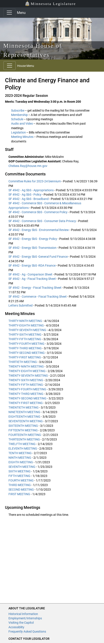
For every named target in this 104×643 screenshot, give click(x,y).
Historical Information (23, 614)
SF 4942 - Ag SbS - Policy (25, 194)
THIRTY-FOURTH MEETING (26, 343)
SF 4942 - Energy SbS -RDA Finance (32, 265)
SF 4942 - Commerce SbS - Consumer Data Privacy (42, 221)
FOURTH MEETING (21, 480)
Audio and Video (22, 123)
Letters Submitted (20, 305)
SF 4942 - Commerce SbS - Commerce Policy (38, 212)
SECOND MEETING (21, 489)
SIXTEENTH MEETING (23, 425)
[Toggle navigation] (9, 12)
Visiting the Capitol (21, 622)
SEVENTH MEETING (21, 466)
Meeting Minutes (22, 136)
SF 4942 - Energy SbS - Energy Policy (33, 239)
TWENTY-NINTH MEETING (26, 366)
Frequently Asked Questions (27, 631)
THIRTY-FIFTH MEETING (24, 339)
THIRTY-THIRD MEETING (25, 348)
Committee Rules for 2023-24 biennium (34, 181)
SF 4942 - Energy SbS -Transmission (32, 247)
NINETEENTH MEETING (24, 412)
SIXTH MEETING (19, 471)
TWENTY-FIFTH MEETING (25, 384)
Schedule (17, 119)
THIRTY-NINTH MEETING (25, 321)
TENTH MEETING (20, 453)
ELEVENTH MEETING (23, 448)
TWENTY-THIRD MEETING (25, 394)
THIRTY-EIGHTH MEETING (26, 325)
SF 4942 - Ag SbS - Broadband (28, 199)
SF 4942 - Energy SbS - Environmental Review (38, 230)
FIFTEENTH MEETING (23, 430)
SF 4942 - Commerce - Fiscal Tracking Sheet (37, 296)
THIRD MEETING (19, 485)
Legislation (18, 132)
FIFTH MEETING (19, 476)
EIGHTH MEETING (20, 462)
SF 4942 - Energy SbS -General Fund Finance (38, 256)
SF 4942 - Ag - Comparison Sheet (30, 274)
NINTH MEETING (20, 457)
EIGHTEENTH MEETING (24, 416)
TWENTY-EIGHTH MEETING (27, 371)
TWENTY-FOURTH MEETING (27, 389)
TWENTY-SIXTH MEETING (25, 380)
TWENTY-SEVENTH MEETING (28, 375)
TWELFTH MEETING (22, 444)
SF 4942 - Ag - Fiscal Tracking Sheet (32, 278)
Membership (19, 115)
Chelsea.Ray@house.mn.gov (27, 166)
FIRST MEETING (19, 494)
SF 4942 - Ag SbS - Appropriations (31, 190)
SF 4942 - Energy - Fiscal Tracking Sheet (35, 287)
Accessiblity (16, 627)
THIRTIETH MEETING (22, 362)
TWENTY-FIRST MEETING (25, 403)
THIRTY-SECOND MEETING (26, 352)
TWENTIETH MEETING (23, 407)
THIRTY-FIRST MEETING (24, 357)
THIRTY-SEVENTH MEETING (27, 330)
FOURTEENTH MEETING (24, 435)
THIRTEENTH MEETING (24, 439)
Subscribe (17, 110)
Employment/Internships (25, 618)
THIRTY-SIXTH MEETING (24, 334)
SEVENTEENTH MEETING (25, 421)
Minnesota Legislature (50, 3)
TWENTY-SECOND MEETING (27, 398)
